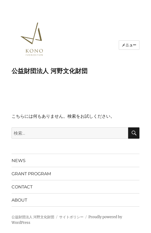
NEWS (19, 160)
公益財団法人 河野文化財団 (50, 71)
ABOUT (19, 200)
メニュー (129, 45)
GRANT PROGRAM (31, 173)
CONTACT (22, 186)
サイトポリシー (71, 217)
